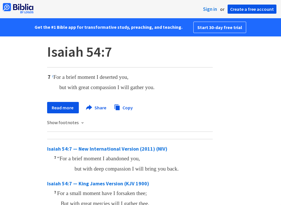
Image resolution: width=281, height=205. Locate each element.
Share (96, 107)
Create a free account (252, 9)
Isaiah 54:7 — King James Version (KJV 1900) (98, 183)
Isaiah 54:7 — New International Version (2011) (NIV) (107, 148)
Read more (63, 107)
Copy (123, 107)
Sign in (210, 9)
